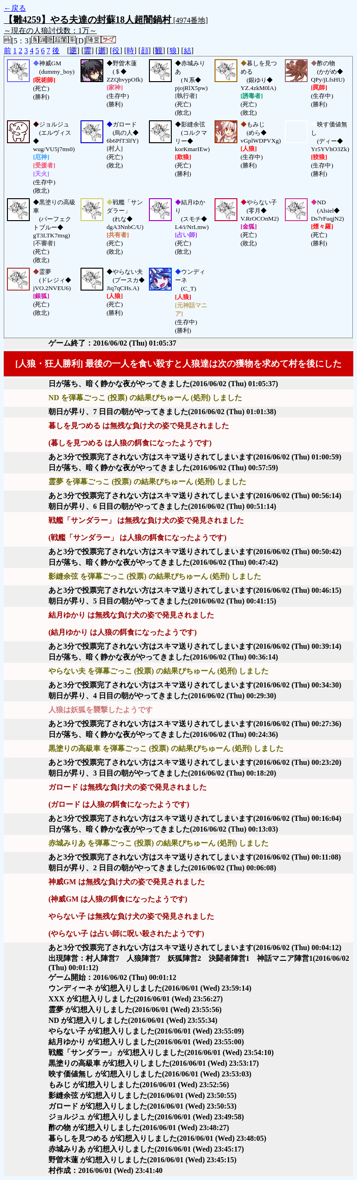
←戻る (15, 8)
